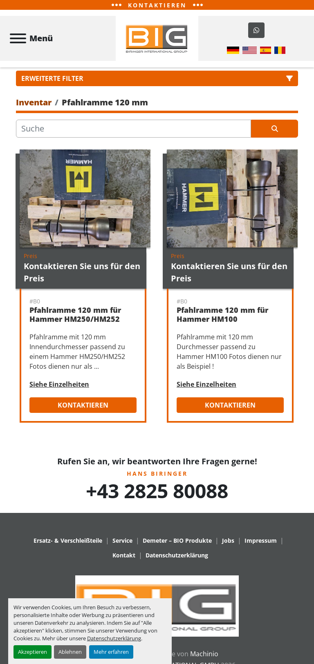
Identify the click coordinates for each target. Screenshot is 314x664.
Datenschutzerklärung (114, 638)
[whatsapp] (256, 34)
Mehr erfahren (111, 651)
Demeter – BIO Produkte (177, 547)
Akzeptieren (32, 651)
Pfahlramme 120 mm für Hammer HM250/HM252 (75, 321)
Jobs (228, 547)
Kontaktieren (83, 412)
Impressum (260, 547)
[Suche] (133, 136)
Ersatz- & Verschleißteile (68, 547)
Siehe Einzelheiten (59, 391)
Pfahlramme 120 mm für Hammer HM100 (222, 321)
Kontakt (123, 562)
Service (122, 547)
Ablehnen (70, 651)
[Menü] (18, 42)
